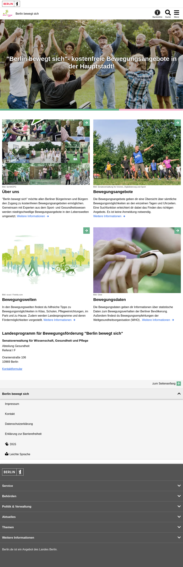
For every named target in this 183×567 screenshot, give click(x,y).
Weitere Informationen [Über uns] (31, 216)
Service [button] (7, 486)
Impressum (12, 403)
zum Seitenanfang (163, 383)
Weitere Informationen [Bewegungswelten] (57, 319)
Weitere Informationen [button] (18, 537)
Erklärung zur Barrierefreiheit (23, 433)
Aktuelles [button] (9, 517)
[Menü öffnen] (176, 13)
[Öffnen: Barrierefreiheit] (157, 13)
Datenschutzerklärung (19, 423)
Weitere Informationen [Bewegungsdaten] (156, 319)
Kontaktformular (12, 368)
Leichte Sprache (17, 454)
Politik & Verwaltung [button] (16, 506)
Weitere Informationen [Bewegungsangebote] (107, 216)
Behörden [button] (9, 496)
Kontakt (10, 413)
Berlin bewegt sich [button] (15, 394)
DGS (10, 444)
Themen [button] (8, 527)
